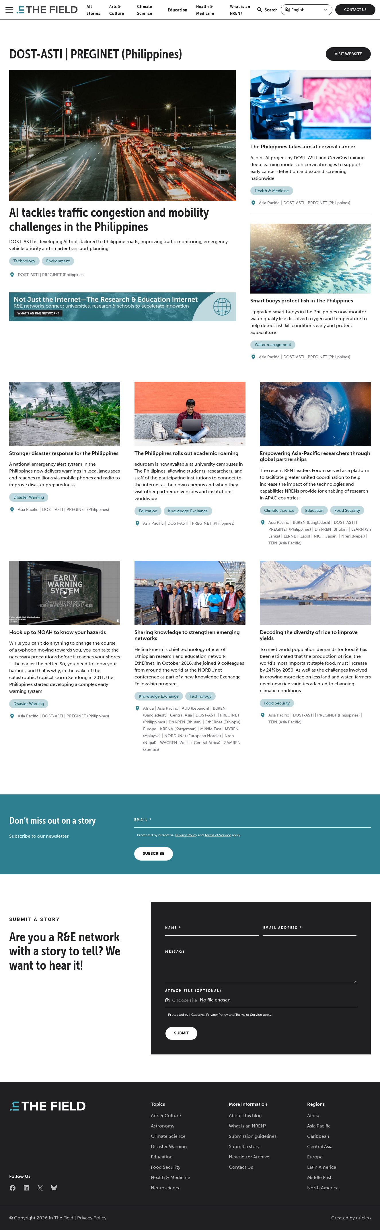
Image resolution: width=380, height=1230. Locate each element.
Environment (58, 261)
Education (178, 10)
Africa (148, 708)
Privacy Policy (186, 835)
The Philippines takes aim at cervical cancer (302, 146)
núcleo (363, 1218)
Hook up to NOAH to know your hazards (57, 632)
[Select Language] (306, 9)
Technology (24, 261)
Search (267, 12)
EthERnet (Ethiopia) (222, 722)
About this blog (245, 1115)
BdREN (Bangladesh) (311, 522)
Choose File (184, 1000)
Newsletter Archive (249, 1157)
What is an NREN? (247, 1126)
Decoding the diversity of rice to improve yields (309, 635)
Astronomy (162, 1126)
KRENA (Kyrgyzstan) (178, 729)
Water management (273, 344)
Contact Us (355, 10)
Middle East (210, 729)
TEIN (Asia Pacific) (284, 543)
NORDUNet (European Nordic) (192, 735)
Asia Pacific (269, 202)
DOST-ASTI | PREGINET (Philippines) (51, 274)
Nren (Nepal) (353, 536)
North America (322, 1187)
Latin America (321, 1167)
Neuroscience (166, 1187)
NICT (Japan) (326, 536)
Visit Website (348, 54)
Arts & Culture (166, 1115)
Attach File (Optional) (193, 990)
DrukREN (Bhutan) (331, 529)
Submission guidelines (252, 1136)
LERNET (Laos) (297, 536)
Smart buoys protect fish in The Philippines (301, 301)
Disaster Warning (28, 497)
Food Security (347, 510)
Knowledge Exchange (188, 511)
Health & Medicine (272, 190)
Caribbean (318, 1136)
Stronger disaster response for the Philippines (63, 453)
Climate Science (279, 510)
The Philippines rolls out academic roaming (187, 453)
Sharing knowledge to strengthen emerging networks (187, 635)
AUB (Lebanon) (195, 708)
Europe (149, 729)
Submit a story (244, 1146)
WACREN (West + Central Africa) (190, 742)
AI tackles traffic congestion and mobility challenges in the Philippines (109, 219)
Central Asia (181, 715)
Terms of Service (217, 835)
